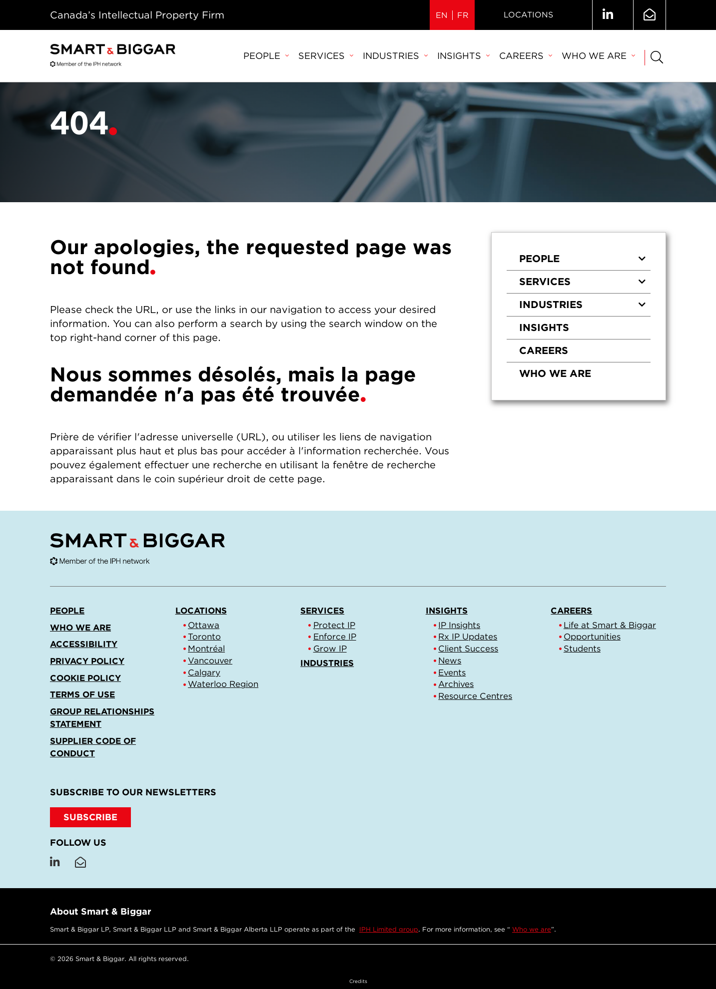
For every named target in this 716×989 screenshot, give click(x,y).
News (449, 660)
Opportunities (592, 637)
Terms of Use (82, 694)
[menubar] (439, 56)
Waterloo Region (223, 684)
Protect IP (334, 625)
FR (463, 15)
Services (325, 55)
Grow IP (330, 649)
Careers (525, 55)
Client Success (468, 649)
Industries (395, 55)
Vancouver (210, 660)
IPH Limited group (388, 929)
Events (452, 672)
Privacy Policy (87, 661)
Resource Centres (475, 696)
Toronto (204, 637)
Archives (456, 684)
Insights (463, 55)
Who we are (598, 55)
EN (442, 15)
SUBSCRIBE (90, 817)
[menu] (578, 316)
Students (582, 649)
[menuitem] (265, 56)
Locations (528, 14)
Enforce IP (334, 637)
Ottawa (203, 625)
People (265, 55)
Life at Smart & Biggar (610, 625)
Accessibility (83, 644)
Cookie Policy (85, 678)
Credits (358, 981)
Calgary (204, 672)
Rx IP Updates (467, 637)
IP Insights (459, 625)
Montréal (206, 649)
